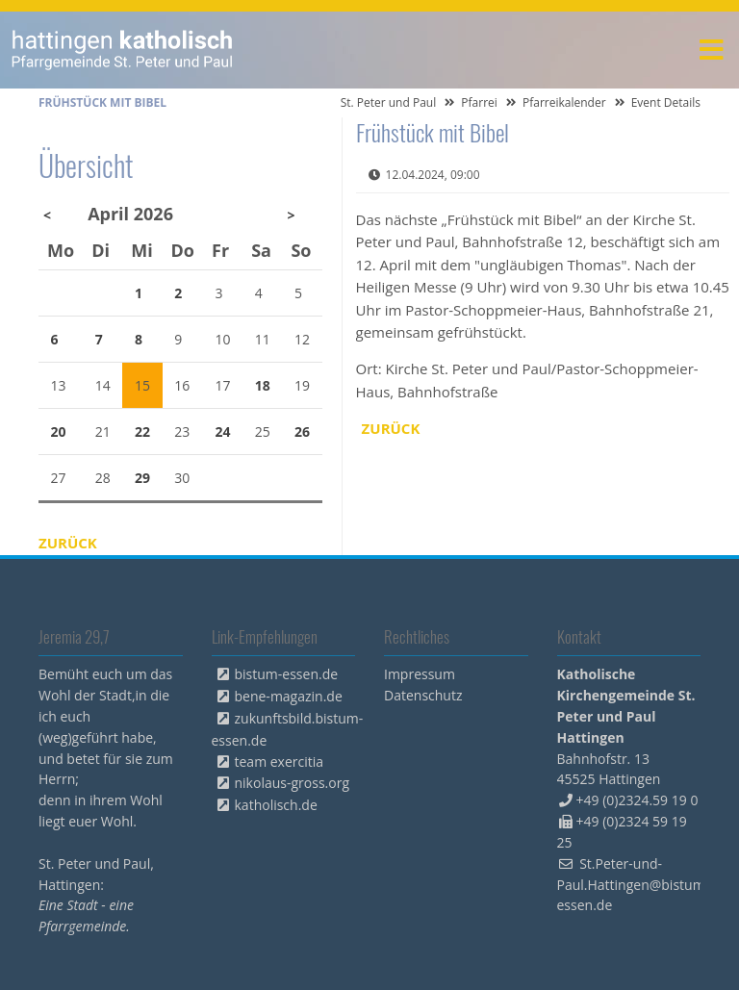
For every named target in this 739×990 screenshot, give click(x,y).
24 (223, 431)
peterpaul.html (123, 50)
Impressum (419, 674)
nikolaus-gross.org (292, 783)
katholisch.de (276, 805)
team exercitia (279, 761)
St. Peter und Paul (389, 102)
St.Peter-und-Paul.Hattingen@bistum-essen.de (633, 884)
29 (142, 478)
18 (262, 385)
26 (302, 431)
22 (142, 431)
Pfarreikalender (564, 102)
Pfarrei (479, 102)
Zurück (391, 428)
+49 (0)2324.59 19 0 (637, 800)
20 (58, 431)
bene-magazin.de (289, 696)
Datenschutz (423, 695)
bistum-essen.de (287, 674)
